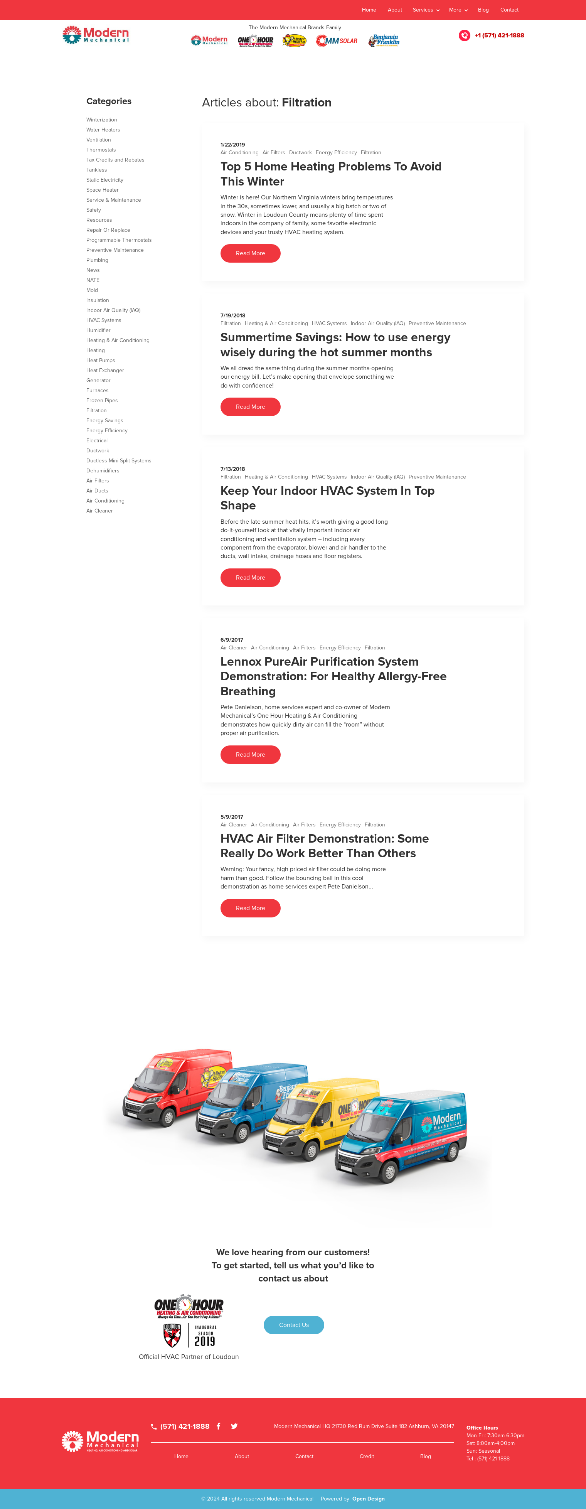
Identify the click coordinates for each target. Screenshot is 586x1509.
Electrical (97, 440)
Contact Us (294, 1325)
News (93, 270)
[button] (426, 10)
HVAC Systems (329, 323)
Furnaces (97, 390)
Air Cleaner (234, 647)
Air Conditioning (240, 152)
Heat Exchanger (105, 370)
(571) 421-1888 (180, 1426)
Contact (509, 10)
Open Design (368, 1499)
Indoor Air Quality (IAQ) (378, 323)
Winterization (101, 119)
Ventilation (98, 140)
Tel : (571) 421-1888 (488, 1458)
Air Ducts (97, 490)
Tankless (96, 170)
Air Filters (274, 152)
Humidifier (98, 330)
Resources (99, 220)
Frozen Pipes (102, 400)
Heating (95, 350)
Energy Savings (104, 420)
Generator (98, 380)
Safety (93, 210)
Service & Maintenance (113, 200)
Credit (367, 1456)
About (395, 10)
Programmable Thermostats (119, 240)
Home (369, 10)
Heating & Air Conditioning (276, 323)
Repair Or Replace (108, 230)
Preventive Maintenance (437, 323)
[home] (96, 35)
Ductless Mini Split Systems (119, 460)
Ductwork (300, 152)
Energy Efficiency (336, 152)
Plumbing (97, 260)
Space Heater (102, 190)
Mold (92, 290)
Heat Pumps (100, 360)
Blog (483, 10)
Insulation (97, 300)
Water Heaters (103, 129)
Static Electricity (104, 180)
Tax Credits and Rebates (115, 160)
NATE (92, 280)
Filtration (371, 152)
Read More (250, 253)
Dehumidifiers (103, 470)
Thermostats (101, 150)
